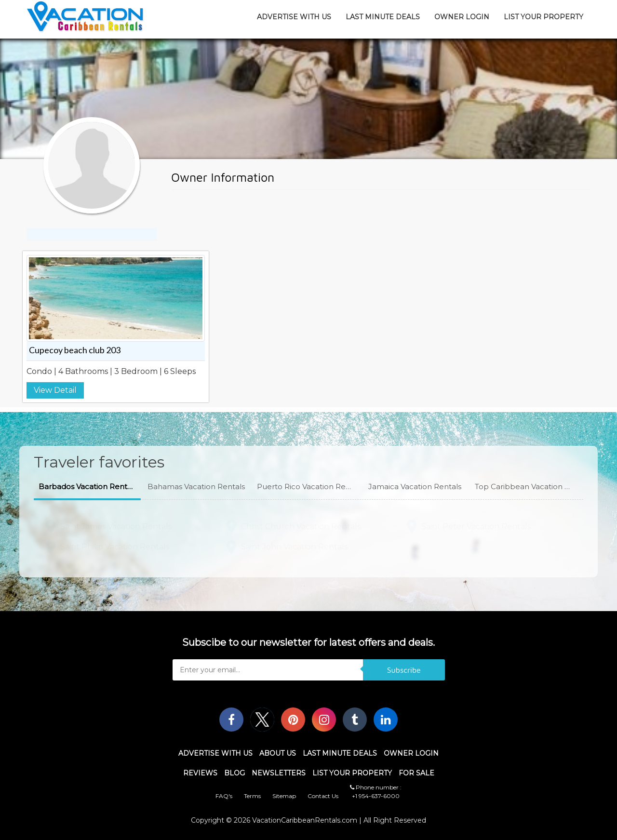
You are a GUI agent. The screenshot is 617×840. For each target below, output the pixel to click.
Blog (234, 773)
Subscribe (404, 670)
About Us (277, 753)
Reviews (200, 773)
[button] (87, 487)
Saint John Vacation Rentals (294, 544)
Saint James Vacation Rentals (116, 524)
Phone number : (376, 787)
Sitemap (284, 796)
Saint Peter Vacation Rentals (476, 524)
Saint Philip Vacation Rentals (114, 544)
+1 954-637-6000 (376, 796)
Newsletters (279, 773)
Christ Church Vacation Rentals (301, 524)
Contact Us (323, 796)
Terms (252, 796)
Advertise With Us (294, 17)
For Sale (416, 773)
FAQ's (223, 796)
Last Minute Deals (383, 17)
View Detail (55, 390)
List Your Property (543, 17)
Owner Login (461, 17)
